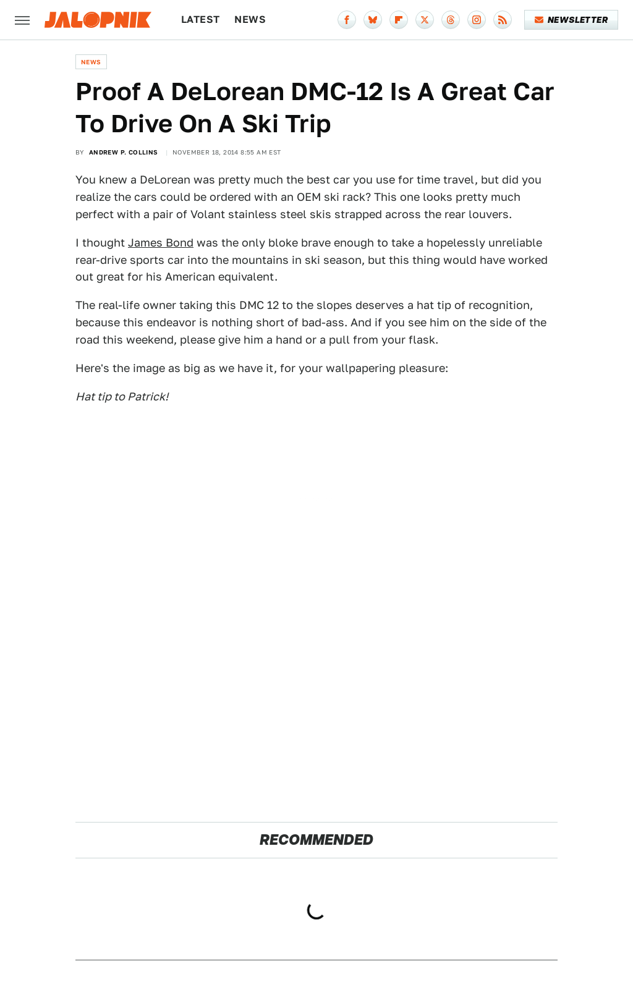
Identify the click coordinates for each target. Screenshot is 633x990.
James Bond (160, 242)
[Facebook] (347, 20)
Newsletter (571, 20)
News (250, 19)
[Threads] (450, 20)
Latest (200, 19)
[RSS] (502, 20)
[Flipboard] (398, 20)
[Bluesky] (372, 20)
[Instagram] (476, 20)
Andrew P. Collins (123, 152)
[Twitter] (424, 20)
